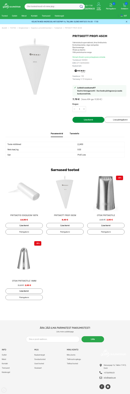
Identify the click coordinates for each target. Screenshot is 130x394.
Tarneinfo (74, 133)
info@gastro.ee (110, 378)
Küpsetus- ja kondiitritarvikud (41, 28)
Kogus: (75, 104)
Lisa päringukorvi (24, 231)
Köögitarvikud (23, 28)
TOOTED (13, 28)
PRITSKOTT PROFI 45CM (73, 28)
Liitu (93, 339)
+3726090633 (88, 8)
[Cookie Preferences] (4, 390)
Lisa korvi (88, 120)
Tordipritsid (58, 28)
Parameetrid (57, 133)
